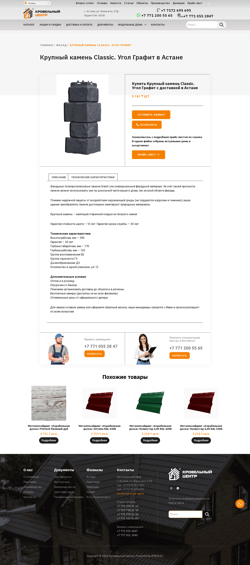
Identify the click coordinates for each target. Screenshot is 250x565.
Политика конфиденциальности (189, 498)
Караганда (93, 481)
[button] (147, 125)
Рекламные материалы (68, 497)
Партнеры (29, 481)
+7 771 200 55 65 (157, 15)
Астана (90, 476)
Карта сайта (176, 503)
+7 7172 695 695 (176, 10)
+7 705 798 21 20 (127, 510)
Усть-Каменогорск (98, 497)
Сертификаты (62, 476)
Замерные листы (64, 487)
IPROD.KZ (157, 556)
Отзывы (28, 492)
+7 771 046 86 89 (127, 518)
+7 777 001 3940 (127, 535)
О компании (31, 476)
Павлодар (92, 487)
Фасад (61, 45)
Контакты (29, 497)
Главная (46, 45)
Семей (90, 492)
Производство (32, 487)
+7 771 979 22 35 (127, 514)
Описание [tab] (59, 177)
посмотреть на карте (130, 493)
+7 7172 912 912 (133, 485)
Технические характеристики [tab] (93, 177)
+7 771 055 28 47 (101, 346)
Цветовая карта (64, 492)
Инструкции (61, 481)
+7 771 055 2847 (199, 16)
